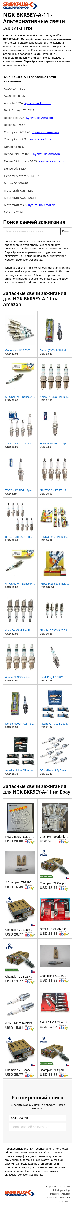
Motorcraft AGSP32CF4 (20, 198)
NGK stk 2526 (13, 212)
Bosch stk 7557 (14, 125)
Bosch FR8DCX (14, 118)
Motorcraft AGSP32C (18, 190)
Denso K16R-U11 (16, 147)
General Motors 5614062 (21, 176)
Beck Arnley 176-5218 (19, 110)
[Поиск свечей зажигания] (32, 231)
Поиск (66, 231)
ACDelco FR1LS (14, 96)
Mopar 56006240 (16, 183)
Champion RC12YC (17, 132)
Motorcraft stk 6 (15, 205)
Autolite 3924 (13, 103)
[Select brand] (37, 1118)
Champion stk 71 (16, 139)
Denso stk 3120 (15, 168)
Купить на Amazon (37, 103)
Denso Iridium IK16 (17, 154)
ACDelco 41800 (14, 88)
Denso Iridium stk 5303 (20, 161)
